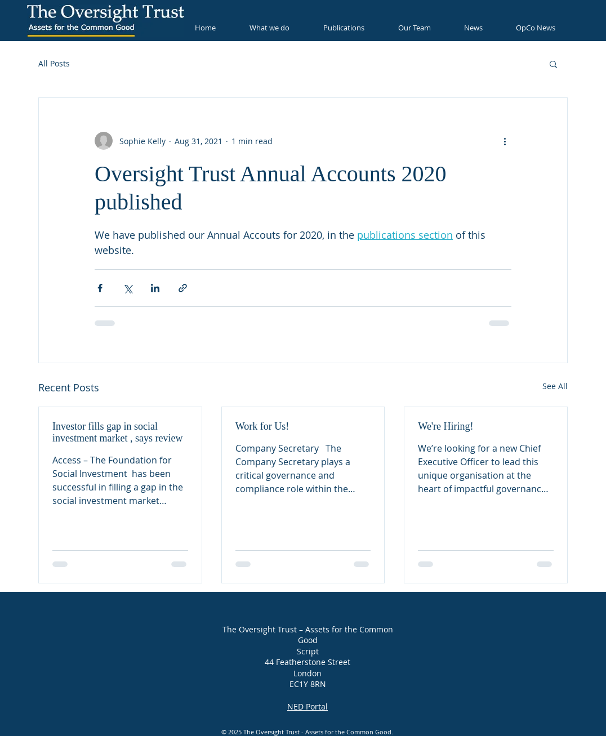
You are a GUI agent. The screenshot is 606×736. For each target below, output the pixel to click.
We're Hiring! (445, 426)
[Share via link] (182, 288)
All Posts (54, 63)
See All (555, 386)
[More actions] (504, 141)
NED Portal (307, 706)
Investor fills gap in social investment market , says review (117, 432)
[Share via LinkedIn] (155, 288)
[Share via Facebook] (100, 288)
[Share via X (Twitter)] (127, 288)
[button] (553, 63)
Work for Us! (262, 426)
